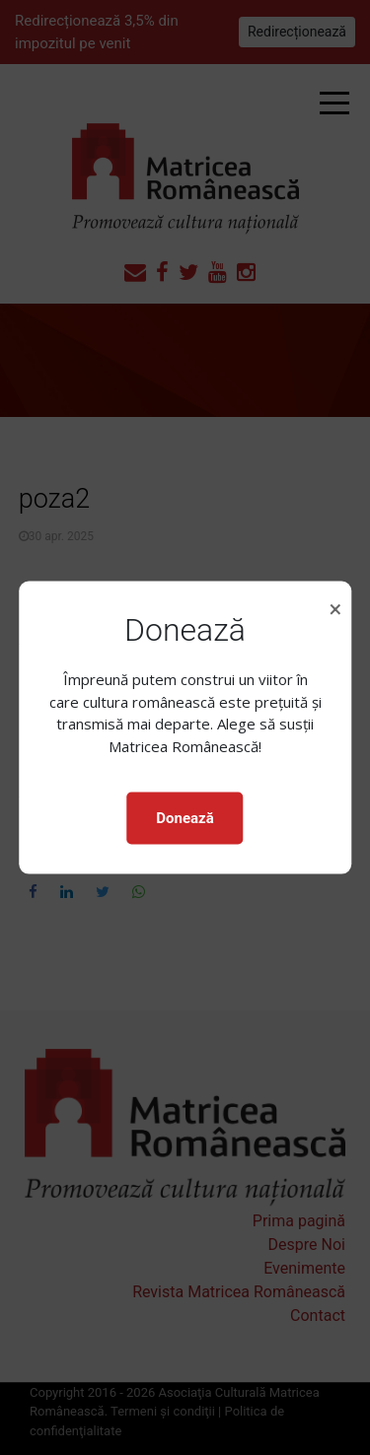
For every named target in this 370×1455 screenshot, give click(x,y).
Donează (184, 818)
